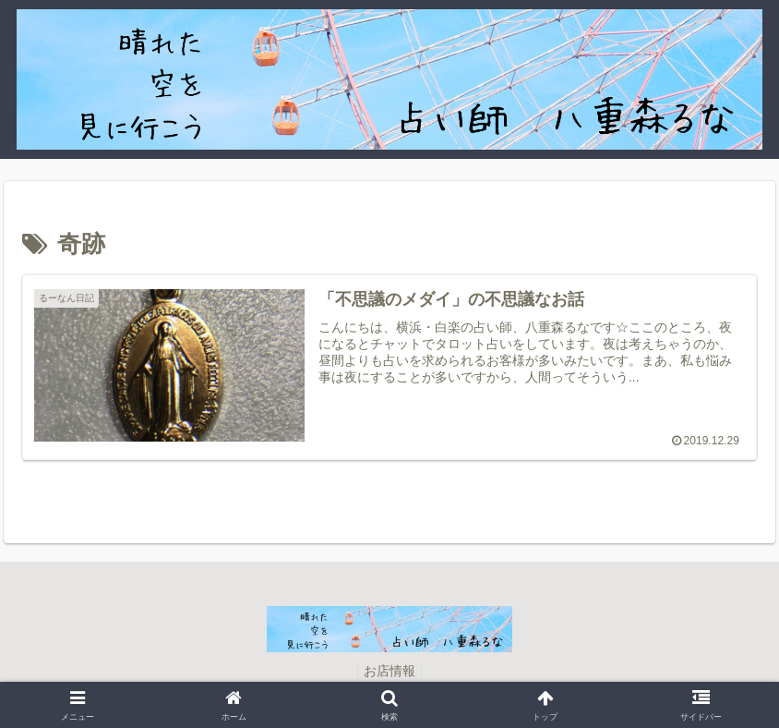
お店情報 (389, 670)
